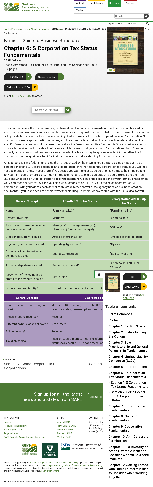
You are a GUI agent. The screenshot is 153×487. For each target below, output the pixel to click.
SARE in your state (13, 429)
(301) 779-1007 (21, 96)
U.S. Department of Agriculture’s (58, 465)
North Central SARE (66, 425)
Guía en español (46, 77)
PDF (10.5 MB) (15, 77)
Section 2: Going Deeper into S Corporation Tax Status (128, 396)
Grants (56, 16)
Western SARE (64, 437)
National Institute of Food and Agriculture (91, 465)
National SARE (64, 422)
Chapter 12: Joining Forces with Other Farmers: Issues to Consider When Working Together (128, 471)
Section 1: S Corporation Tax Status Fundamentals (129, 385)
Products (16, 29)
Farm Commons (120, 314)
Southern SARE (64, 433)
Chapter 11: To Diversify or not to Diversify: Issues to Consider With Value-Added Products (129, 453)
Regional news (11, 433)
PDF (131, 276)
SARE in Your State (137, 16)
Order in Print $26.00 (18, 87)
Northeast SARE (65, 429)
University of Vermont (49, 470)
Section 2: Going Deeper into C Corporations (39, 363)
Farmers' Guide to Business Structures (42, 29)
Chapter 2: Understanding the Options (127, 334)
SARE (6, 29)
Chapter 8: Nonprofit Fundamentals (124, 418)
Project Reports (76, 16)
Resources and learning (15, 425)
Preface (114, 320)
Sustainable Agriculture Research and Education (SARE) (54, 462)
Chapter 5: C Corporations (128, 367)
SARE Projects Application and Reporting (24, 437)
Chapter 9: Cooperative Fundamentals (125, 428)
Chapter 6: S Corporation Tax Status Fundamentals (127, 375)
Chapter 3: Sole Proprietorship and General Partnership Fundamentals (128, 347)
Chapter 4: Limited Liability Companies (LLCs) (128, 359)
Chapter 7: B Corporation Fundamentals (127, 408)
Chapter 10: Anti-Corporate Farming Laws (128, 439)
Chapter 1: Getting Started (128, 326)
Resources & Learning (106, 16)
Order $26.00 (132, 286)
